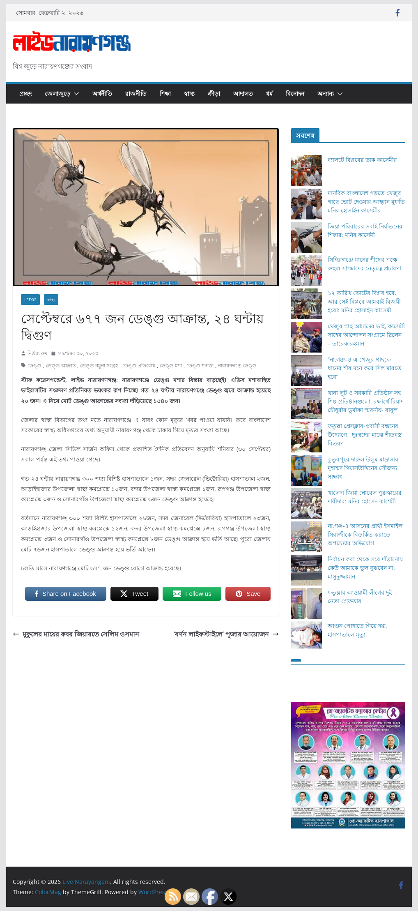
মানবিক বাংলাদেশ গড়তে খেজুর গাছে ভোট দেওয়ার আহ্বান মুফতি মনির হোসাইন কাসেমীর (366, 201)
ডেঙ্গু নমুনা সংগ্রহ (99, 365)
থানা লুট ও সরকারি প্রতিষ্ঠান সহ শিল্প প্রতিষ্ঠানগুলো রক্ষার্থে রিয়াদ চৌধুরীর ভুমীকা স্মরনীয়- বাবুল (366, 401)
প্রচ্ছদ (25, 93)
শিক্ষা (165, 93)
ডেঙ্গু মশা (171, 365)
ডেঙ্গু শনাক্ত (200, 365)
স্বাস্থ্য (189, 93)
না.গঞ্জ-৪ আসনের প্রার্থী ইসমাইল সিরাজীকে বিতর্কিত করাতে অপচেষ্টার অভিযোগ (365, 534)
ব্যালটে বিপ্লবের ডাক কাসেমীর (362, 160)
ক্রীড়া (214, 93)
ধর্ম (269, 93)
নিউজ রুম (38, 353)
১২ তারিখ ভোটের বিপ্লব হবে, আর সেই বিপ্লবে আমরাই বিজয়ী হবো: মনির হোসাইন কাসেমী (364, 301)
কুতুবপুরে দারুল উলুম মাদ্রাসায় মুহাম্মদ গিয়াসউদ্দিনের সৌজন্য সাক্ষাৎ (363, 467)
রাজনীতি (136, 93)
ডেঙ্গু (34, 365)
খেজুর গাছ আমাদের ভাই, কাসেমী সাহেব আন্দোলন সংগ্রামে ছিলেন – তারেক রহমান (366, 334)
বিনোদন (295, 93)
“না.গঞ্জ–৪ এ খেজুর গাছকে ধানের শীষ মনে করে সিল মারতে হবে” (365, 368)
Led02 (30, 299)
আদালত (243, 93)
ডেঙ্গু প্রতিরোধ (138, 365)
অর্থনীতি (102, 93)
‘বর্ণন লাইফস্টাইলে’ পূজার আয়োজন (226, 634)
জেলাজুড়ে (57, 93)
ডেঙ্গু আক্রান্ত (61, 365)
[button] (74, 93)
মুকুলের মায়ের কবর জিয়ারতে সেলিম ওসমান (76, 634)
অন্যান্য (325, 93)
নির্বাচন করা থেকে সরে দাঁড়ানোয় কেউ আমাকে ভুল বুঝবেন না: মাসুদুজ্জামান (365, 567)
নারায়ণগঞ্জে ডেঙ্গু (237, 365)
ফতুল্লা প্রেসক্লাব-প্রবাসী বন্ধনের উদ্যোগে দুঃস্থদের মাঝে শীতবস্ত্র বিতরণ (365, 434)
